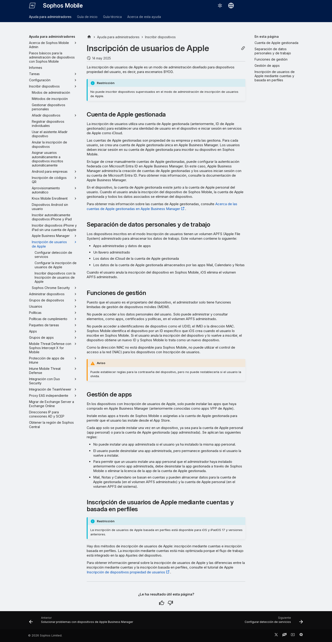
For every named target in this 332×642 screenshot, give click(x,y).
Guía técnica (112, 17)
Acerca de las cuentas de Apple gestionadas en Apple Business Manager (162, 206)
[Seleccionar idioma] (231, 5)
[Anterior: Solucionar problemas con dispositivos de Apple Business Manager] (82, 621)
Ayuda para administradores (50, 17)
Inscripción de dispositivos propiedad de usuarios (126, 572)
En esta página (267, 36)
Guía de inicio (87, 17)
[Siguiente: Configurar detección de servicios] (273, 621)
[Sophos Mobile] (32, 5)
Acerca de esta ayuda (144, 17)
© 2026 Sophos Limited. (45, 635)
